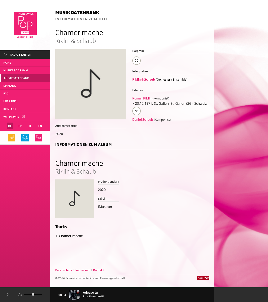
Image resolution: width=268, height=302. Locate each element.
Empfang (9, 85)
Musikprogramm (15, 70)
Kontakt (9, 109)
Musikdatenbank (16, 78)
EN (40, 126)
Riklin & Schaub (143, 79)
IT (30, 126)
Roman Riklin (142, 98)
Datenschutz (63, 270)
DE (10, 126)
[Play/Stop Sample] (136, 60)
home (7, 62)
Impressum (82, 270)
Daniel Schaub (142, 120)
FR (20, 126)
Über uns (10, 101)
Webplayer (14, 117)
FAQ (6, 93)
